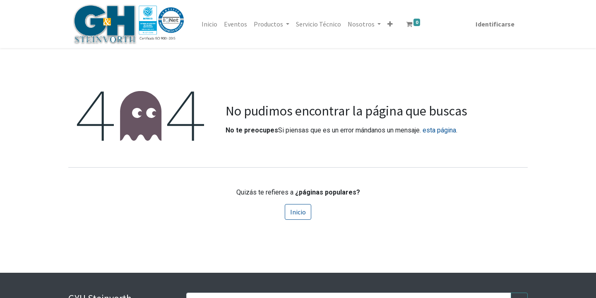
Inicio (298, 212)
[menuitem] (209, 24)
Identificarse (495, 24)
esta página (439, 130)
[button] (390, 24)
